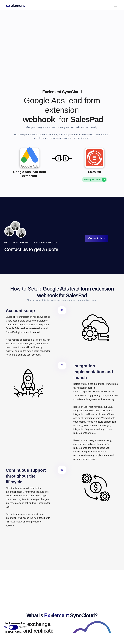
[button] (115, 5)
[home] (15, 5)
